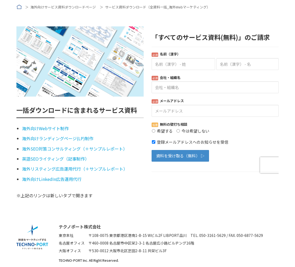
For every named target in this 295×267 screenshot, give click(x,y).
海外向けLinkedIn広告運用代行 (51, 179)
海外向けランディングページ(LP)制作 (57, 138)
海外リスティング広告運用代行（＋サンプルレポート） (75, 169)
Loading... (215, 101)
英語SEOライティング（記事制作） (55, 159)
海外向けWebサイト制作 (45, 128)
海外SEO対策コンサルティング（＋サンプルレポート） (74, 149)
